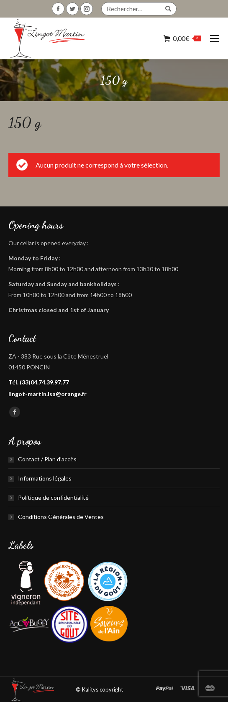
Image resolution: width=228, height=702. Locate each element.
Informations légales (45, 478)
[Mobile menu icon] (215, 38)
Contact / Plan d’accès (47, 459)
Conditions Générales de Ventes (61, 516)
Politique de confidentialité (53, 497)
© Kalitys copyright (99, 689)
